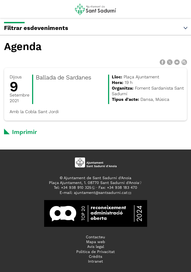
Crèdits (95, 257)
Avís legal (95, 247)
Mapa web (95, 242)
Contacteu (95, 237)
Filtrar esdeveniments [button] (96, 28)
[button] (9, 11)
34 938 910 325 (77, 188)
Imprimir (24, 132)
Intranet (95, 261)
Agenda (22, 47)
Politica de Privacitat (95, 252)
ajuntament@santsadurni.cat (101, 193)
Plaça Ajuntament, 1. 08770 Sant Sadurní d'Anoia (94, 183)
